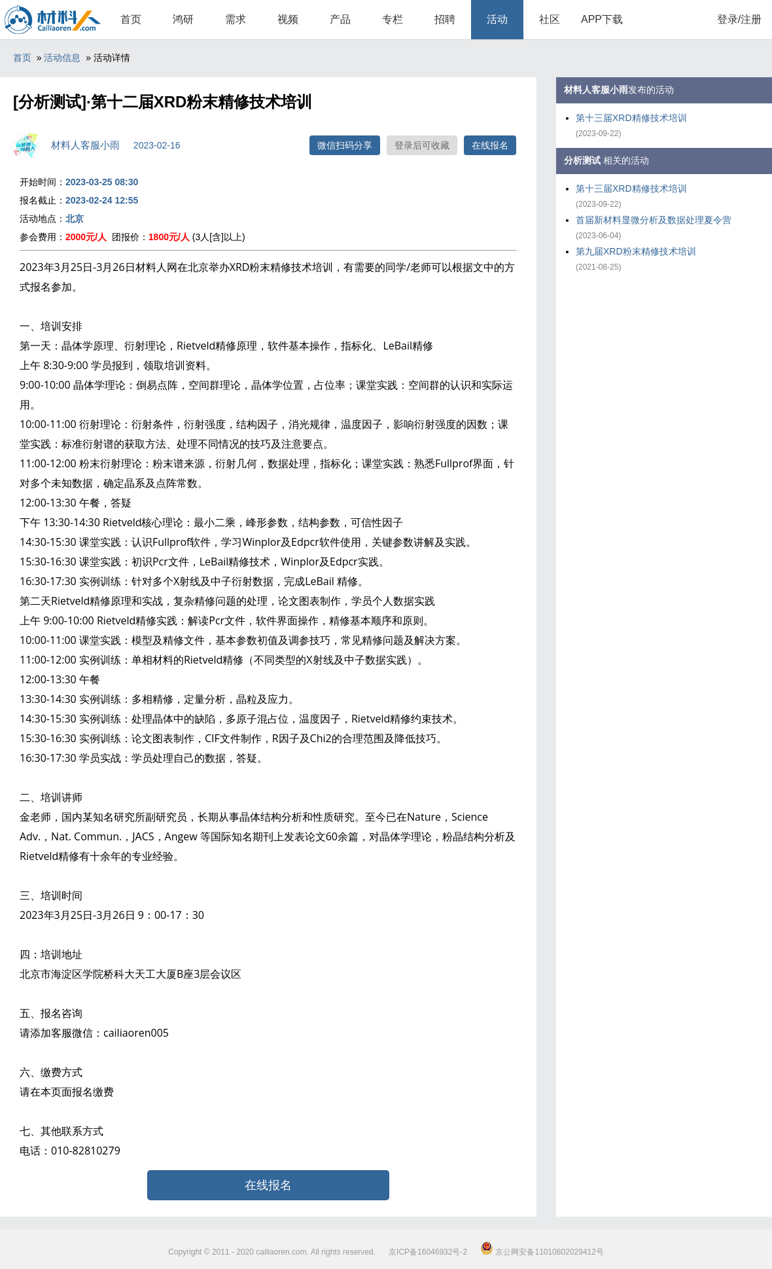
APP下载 (602, 19)
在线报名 (490, 145)
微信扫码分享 (344, 145)
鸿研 (183, 19)
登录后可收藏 (422, 145)
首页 (130, 19)
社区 (549, 19)
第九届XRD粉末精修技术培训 (636, 251)
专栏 (392, 19)
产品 (340, 19)
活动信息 (62, 57)
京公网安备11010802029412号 (542, 1252)
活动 (497, 19)
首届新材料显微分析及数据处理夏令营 (653, 220)
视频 (287, 19)
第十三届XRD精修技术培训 (631, 118)
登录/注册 (739, 19)
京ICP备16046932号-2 (428, 1252)
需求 (235, 19)
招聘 (444, 19)
